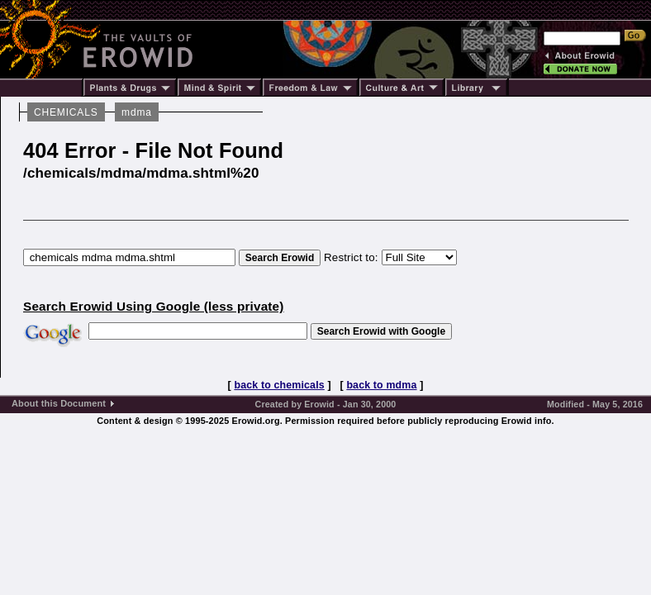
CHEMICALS (66, 112)
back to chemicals (279, 385)
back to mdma (381, 385)
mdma (136, 112)
